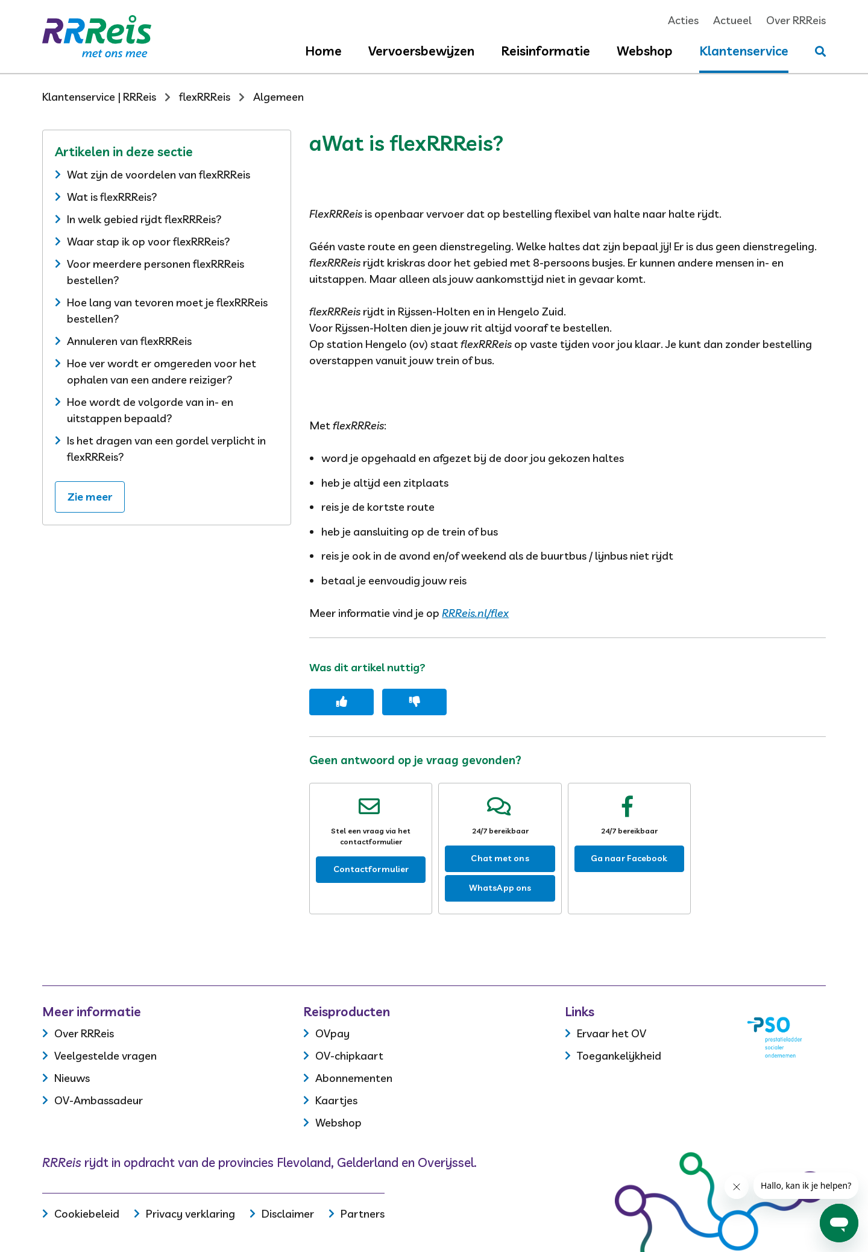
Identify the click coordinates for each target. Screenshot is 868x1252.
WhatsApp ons (500, 887)
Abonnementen (353, 1078)
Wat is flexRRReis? (112, 197)
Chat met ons (500, 858)
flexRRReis (204, 97)
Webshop (645, 50)
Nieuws (72, 1078)
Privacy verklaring (190, 1214)
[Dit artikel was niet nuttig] (414, 702)
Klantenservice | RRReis (99, 97)
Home (323, 50)
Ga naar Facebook (629, 858)
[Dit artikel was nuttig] (341, 702)
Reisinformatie (545, 50)
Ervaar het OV (611, 1033)
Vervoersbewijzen (421, 50)
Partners (363, 1214)
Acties (683, 20)
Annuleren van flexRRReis (129, 341)
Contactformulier (371, 869)
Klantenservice (743, 50)
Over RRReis (796, 20)
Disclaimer (288, 1214)
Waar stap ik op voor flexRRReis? (148, 241)
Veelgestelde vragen (105, 1056)
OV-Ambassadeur (98, 1100)
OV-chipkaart (349, 1056)
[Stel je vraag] (820, 51)
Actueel (732, 20)
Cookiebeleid (86, 1214)
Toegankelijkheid (619, 1056)
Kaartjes (336, 1100)
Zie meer (90, 497)
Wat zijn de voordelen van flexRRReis (158, 175)
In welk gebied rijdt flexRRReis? (144, 219)
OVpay (332, 1033)
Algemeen (278, 97)
